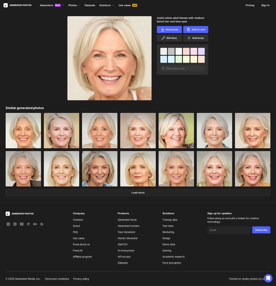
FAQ (75, 232)
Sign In (265, 5)
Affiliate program (82, 256)
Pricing (250, 5)
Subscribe (261, 229)
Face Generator (126, 232)
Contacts (78, 219)
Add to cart (195, 29)
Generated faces (127, 219)
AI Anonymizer (126, 250)
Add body (195, 38)
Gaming (166, 250)
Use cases (128, 5)
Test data (167, 225)
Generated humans (128, 225)
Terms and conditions (57, 278)
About (76, 225)
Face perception (171, 262)
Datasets (90, 5)
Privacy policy (81, 278)
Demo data (168, 244)
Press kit (78, 250)
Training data (169, 219)
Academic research (173, 256)
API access (124, 256)
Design (166, 238)
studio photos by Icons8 (256, 278)
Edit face (169, 38)
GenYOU (123, 244)
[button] (268, 278)
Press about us (81, 244)
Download (169, 29)
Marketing (168, 232)
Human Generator (128, 238)
